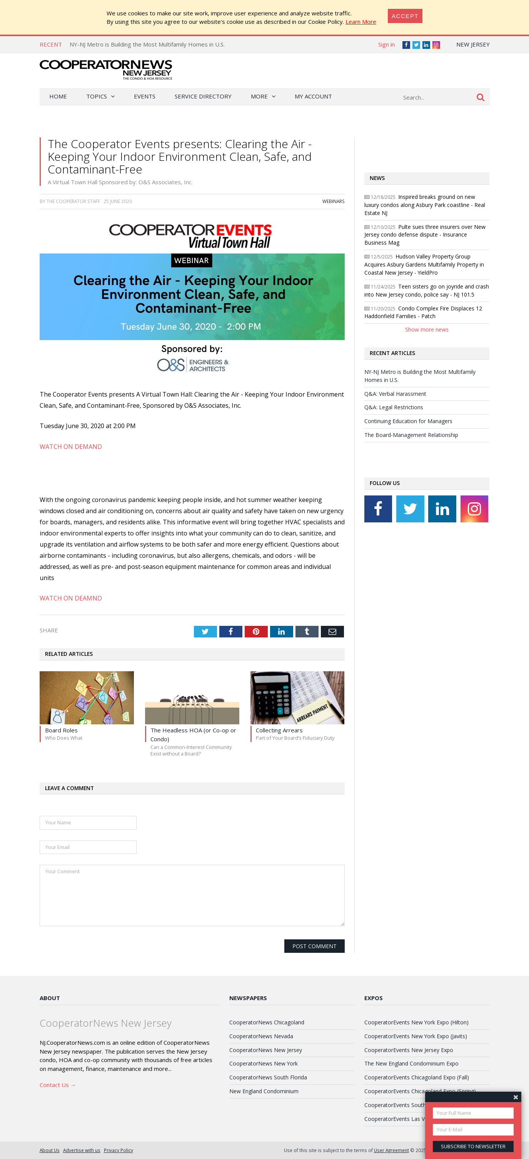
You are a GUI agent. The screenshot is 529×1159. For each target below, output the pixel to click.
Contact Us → (58, 1085)
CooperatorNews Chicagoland (266, 1022)
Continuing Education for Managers (408, 421)
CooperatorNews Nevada (261, 1036)
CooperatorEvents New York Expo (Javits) (415, 1036)
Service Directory (203, 96)
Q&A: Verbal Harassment (395, 393)
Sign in (386, 44)
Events (144, 96)
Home (58, 96)
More (259, 96)
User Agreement (391, 1150)
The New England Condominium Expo (411, 1063)
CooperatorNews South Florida (268, 1077)
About (50, 998)
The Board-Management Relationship (411, 435)
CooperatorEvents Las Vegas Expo (407, 1118)
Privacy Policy (118, 1150)
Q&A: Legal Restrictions (393, 407)
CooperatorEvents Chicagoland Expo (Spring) (420, 1091)
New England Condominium (264, 1091)
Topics (96, 96)
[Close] (405, 16)
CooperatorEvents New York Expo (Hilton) (416, 1022)
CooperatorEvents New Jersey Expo (408, 1050)
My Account (313, 96)
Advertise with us (81, 1150)
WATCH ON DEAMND (71, 598)
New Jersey (473, 44)
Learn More (360, 21)
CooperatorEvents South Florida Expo (411, 1105)
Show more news (427, 329)
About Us (50, 1150)
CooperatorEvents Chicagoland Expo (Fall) (416, 1077)
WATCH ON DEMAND (71, 446)
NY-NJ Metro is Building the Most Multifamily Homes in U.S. (147, 44)
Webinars (333, 201)
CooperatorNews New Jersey (265, 1050)
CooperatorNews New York (263, 1063)
